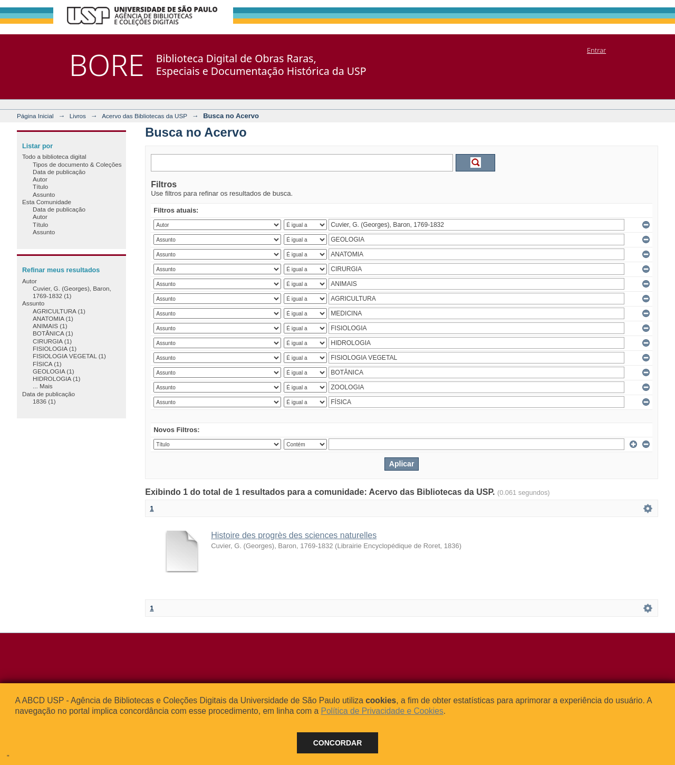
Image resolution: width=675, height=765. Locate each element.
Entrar (596, 50)
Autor (40, 179)
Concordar (337, 743)
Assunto (44, 194)
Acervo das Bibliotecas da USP (144, 115)
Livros (78, 115)
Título (40, 186)
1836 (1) (44, 401)
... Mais (43, 386)
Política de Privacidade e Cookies (382, 710)
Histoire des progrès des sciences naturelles (294, 535)
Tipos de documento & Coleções (77, 164)
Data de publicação (59, 171)
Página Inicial (35, 115)
